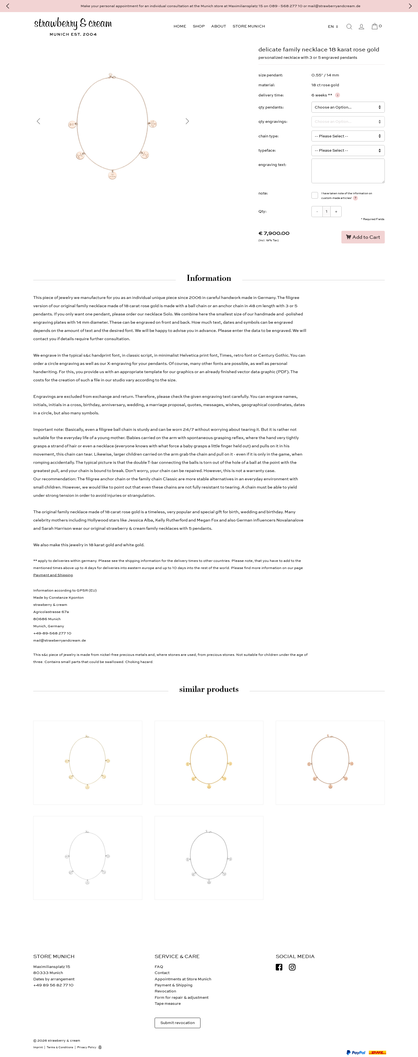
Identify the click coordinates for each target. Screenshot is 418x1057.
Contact (162, 972)
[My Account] (361, 26)
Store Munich (249, 26)
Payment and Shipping (53, 575)
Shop (199, 26)
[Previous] (7, 6)
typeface (266, 150)
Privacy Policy (86, 1047)
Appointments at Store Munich (183, 979)
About (218, 26)
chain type (267, 136)
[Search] (349, 27)
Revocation (165, 991)
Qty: (262, 211)
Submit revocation (177, 1022)
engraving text (271, 164)
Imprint (38, 1047)
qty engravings (272, 121)
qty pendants (270, 107)
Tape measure (168, 1003)
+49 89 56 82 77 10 (53, 985)
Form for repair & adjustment (181, 997)
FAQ (159, 966)
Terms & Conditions (60, 1047)
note (262, 193)
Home (180, 26)
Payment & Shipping (174, 985)
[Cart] (376, 26)
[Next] (410, 6)
